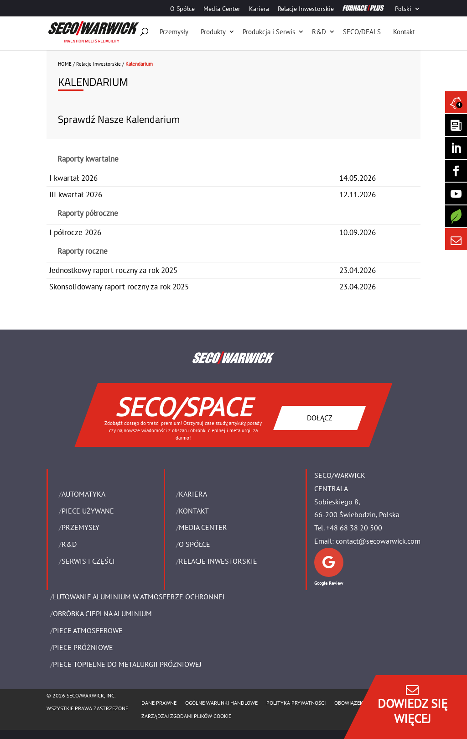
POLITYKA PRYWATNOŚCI (296, 702)
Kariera (259, 9)
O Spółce (182, 9)
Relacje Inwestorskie (306, 9)
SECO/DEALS (362, 31)
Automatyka (83, 493)
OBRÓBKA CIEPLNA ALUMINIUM (102, 613)
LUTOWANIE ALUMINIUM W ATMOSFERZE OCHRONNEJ (139, 596)
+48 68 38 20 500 (354, 527)
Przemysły (174, 31)
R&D (319, 31)
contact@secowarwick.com (378, 540)
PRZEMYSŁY (80, 527)
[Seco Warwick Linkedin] (456, 148)
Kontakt (404, 31)
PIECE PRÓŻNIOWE (83, 647)
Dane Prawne (158, 702)
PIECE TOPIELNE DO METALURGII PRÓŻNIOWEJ (127, 664)
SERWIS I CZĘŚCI (88, 561)
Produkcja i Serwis (269, 31)
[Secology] (456, 216)
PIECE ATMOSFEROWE (88, 630)
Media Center (221, 9)
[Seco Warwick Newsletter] (456, 125)
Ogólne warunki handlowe (221, 702)
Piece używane (88, 510)
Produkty (213, 31)
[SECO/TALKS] (456, 193)
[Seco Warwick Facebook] (456, 171)
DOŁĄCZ (319, 417)
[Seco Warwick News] (456, 102)
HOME (65, 64)
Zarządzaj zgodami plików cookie (186, 716)
